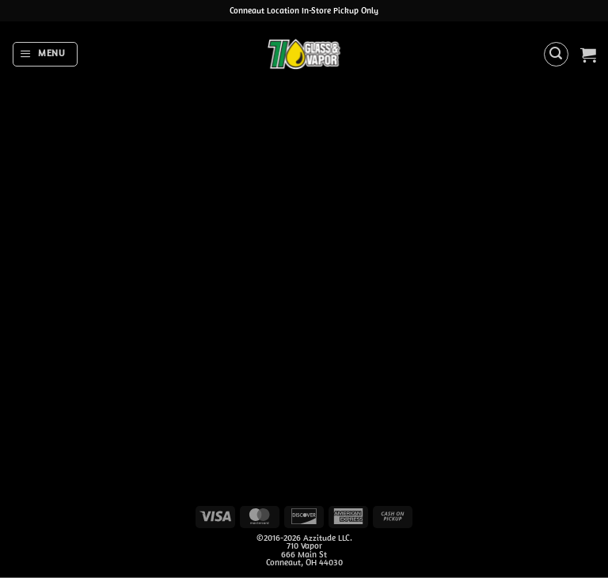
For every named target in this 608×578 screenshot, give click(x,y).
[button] (45, 54)
